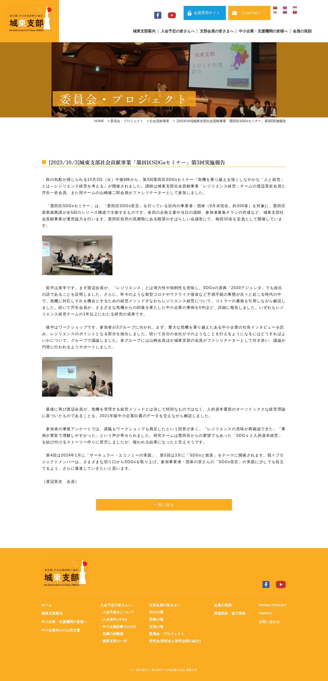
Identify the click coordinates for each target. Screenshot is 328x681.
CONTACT (251, 13)
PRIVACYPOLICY (272, 605)
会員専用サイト (207, 13)
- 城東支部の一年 (113, 640)
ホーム (46, 605)
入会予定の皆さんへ (178, 31)
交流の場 (156, 626)
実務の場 (156, 619)
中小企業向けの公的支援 (60, 630)
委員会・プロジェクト (126, 121)
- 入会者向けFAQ (113, 619)
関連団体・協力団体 (229, 613)
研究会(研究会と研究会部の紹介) (175, 640)
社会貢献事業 (159, 121)
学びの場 (156, 612)
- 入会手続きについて (117, 612)
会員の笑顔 (302, 31)
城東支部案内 (144, 31)
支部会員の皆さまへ (217, 31)
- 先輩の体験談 (111, 633)
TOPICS (264, 613)
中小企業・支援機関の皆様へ (263, 31)
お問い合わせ (268, 621)
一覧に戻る (164, 505)
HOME (99, 121)
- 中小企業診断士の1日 (118, 626)
